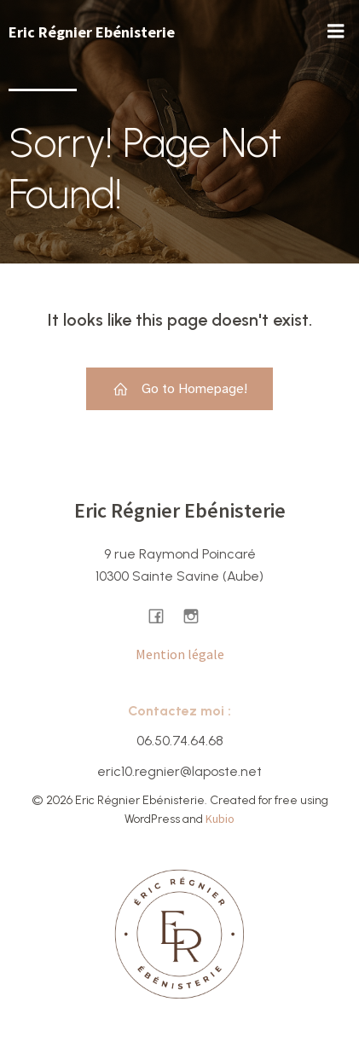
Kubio (220, 818)
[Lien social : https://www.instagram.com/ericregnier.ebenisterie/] (197, 615)
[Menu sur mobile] (335, 31)
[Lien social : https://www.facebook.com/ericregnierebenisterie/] (162, 615)
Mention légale (180, 654)
